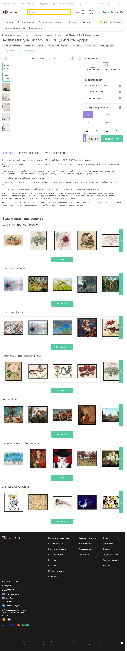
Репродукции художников (51, 22)
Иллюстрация (107, 46)
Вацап (106, 12)
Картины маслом (26, 22)
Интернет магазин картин (59, 538)
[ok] (3, 619)
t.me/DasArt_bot (13, 605)
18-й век (76, 46)
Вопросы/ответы (86, 549)
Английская (90, 46)
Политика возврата (89, 643)
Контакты (119, 3)
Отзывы (31, 3)
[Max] (100, 12)
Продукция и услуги (47, 3)
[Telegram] (112, 12)
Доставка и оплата (103, 3)
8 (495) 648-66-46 (86, 10)
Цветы (41, 46)
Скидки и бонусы (83, 3)
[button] (121, 240)
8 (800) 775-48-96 (86, 13)
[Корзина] (121, 12)
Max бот (9, 598)
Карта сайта (84, 554)
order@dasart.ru (13, 594)
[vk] (9, 619)
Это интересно (66, 3)
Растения (29, 46)
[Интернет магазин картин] (12, 12)
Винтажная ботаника (58, 46)
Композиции (35, 28)
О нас (22, 3)
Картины (73, 22)
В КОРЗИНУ (112, 138)
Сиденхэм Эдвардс (12, 46)
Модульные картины (15, 28)
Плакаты (86, 22)
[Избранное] (116, 12)
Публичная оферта (76, 643)
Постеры (9, 22)
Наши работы (10, 3)
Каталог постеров (56, 543)
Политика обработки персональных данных (56, 643)
